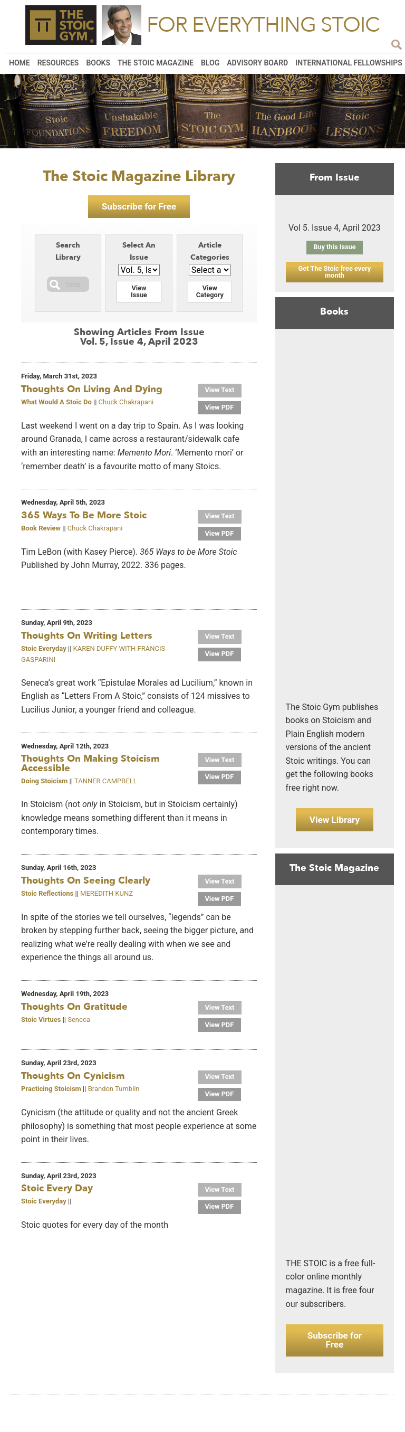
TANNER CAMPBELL (105, 784)
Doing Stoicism (44, 784)
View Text (221, 393)
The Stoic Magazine (156, 63)
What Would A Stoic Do (56, 405)
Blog (210, 63)
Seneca (79, 1023)
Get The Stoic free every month (334, 272)
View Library (334, 822)
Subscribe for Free (139, 207)
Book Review (41, 531)
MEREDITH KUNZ (106, 896)
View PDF (220, 410)
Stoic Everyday (43, 652)
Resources (58, 63)
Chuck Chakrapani (126, 405)
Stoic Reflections (47, 896)
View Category (210, 294)
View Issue (139, 294)
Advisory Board (257, 63)
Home (19, 63)
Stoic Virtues (41, 1023)
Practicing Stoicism (51, 1092)
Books (98, 63)
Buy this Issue (334, 247)
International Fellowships (348, 63)
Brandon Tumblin (114, 1092)
